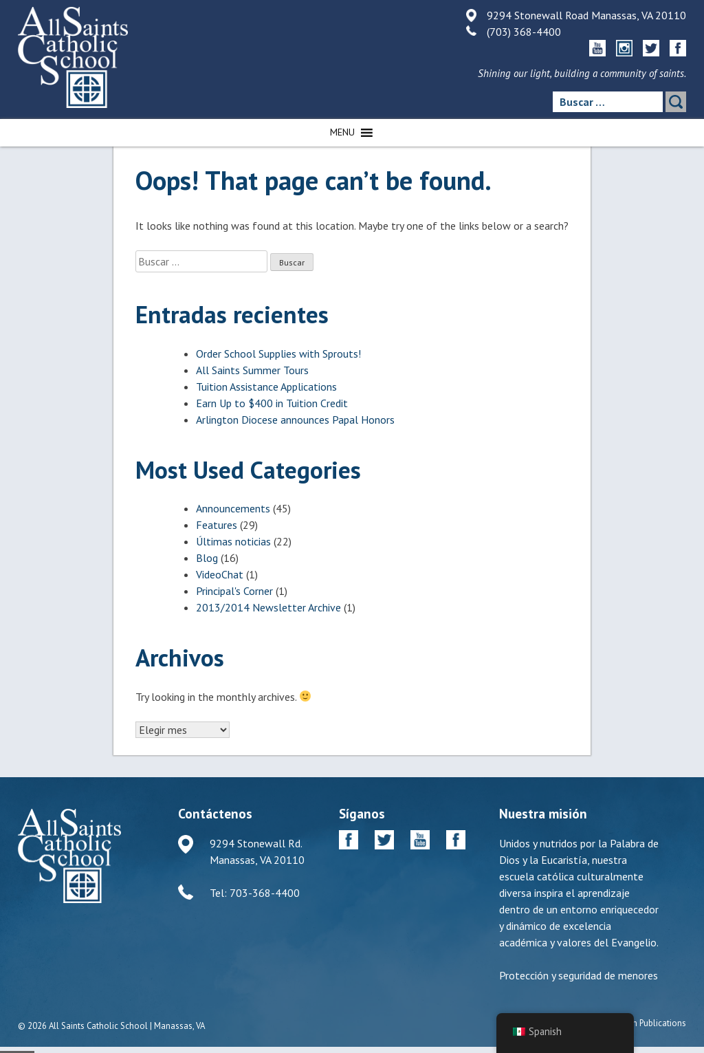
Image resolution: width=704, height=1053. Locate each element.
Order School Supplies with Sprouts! (278, 353)
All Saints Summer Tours (252, 370)
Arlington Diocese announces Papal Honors (295, 419)
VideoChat (219, 574)
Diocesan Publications (644, 1023)
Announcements (233, 508)
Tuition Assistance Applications (266, 386)
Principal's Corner (234, 591)
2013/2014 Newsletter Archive (268, 607)
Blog (207, 558)
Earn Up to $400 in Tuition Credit (272, 403)
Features (216, 525)
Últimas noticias (233, 541)
